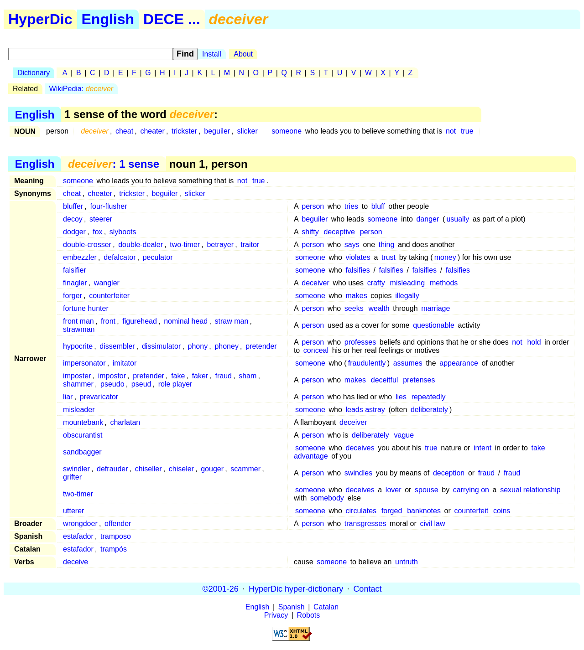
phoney (226, 346)
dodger (74, 232)
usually (457, 219)
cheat (124, 131)
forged (391, 511)
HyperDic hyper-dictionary (296, 588)
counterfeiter (109, 295)
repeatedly (429, 397)
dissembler (117, 346)
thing (387, 244)
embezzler (80, 257)
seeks (354, 308)
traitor (249, 244)
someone (286, 131)
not (451, 131)
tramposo (115, 536)
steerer (100, 219)
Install (211, 54)
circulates (361, 511)
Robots (308, 615)
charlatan (125, 422)
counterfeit (471, 511)
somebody (327, 498)
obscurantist (82, 435)
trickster (184, 131)
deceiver (315, 283)
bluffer (73, 206)
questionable (433, 325)
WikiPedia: (81, 89)
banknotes (424, 511)
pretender (261, 346)
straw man (231, 321)
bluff (378, 206)
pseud (141, 384)
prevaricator (99, 397)
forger (72, 295)
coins (501, 511)
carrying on (471, 490)
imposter (77, 376)
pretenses (419, 380)
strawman (78, 329)
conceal (315, 350)
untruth (406, 562)
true (467, 131)
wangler (107, 283)
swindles (358, 473)
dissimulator (161, 346)
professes (360, 342)
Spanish (291, 607)
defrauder (112, 469)
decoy (73, 219)
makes (356, 295)
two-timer (185, 244)
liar (68, 397)
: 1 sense (113, 164)
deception (448, 473)
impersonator (84, 363)
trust (388, 257)
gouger (212, 469)
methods (444, 283)
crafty (376, 283)
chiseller (148, 469)
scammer (245, 469)
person (313, 206)
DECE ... (171, 19)
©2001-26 (221, 588)
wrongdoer (80, 523)
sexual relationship (530, 490)
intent (482, 448)
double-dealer (140, 244)
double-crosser (87, 244)
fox (97, 232)
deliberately (429, 409)
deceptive (339, 232)
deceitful (384, 380)
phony (198, 346)
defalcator (120, 257)
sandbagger (82, 452)
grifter (72, 477)
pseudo (112, 384)
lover (394, 490)
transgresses (365, 523)
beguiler (217, 131)
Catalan (326, 607)
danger (427, 219)
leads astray (365, 409)
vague (404, 435)
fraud (223, 376)
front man (78, 321)
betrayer (220, 244)
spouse (426, 490)
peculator (158, 257)
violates (358, 257)
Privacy (276, 615)
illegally (407, 295)
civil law (432, 523)
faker (200, 376)
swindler (76, 469)
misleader (78, 409)
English (108, 19)
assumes (407, 363)
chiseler (181, 469)
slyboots (123, 232)
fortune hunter (86, 308)
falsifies (358, 270)
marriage (435, 308)
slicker (247, 131)
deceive (75, 562)
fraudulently (367, 363)
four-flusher (108, 206)
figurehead (139, 321)
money (445, 257)
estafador (78, 536)
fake (178, 376)
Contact (367, 588)
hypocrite (78, 346)
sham (247, 376)
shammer (78, 384)
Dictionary (33, 73)
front (108, 321)
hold (534, 342)
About (243, 54)
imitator (124, 363)
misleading (407, 283)
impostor (112, 376)
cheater (152, 131)
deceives (360, 448)
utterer (73, 511)
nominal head (186, 321)
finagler (75, 283)
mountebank (83, 422)
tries (351, 206)
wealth (378, 308)
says (352, 244)
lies (401, 397)
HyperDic (40, 19)
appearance (458, 363)
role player (175, 384)
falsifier (74, 270)
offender (117, 523)
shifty (310, 232)
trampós (113, 549)
